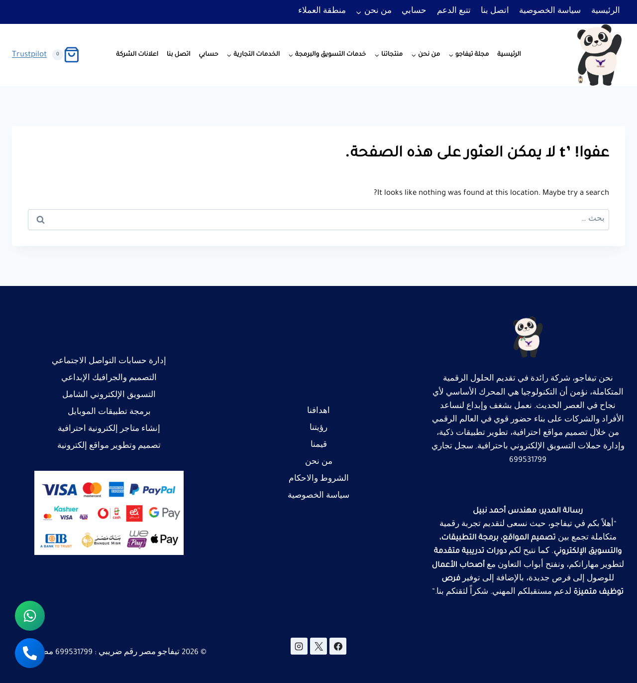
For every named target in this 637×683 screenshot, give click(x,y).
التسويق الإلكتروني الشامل (109, 396)
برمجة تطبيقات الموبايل (109, 413)
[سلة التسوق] (66, 54)
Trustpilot (29, 55)
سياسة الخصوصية (550, 11)
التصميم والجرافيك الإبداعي (109, 379)
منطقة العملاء (322, 11)
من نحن (318, 462)
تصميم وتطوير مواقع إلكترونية (109, 446)
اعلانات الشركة (137, 54)
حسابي (414, 11)
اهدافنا (318, 412)
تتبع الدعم (454, 11)
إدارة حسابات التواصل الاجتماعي (109, 362)
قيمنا (319, 445)
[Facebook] (337, 646)
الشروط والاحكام (319, 479)
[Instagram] (299, 646)
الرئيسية (605, 11)
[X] (318, 646)
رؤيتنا (318, 428)
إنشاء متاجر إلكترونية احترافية (109, 429)
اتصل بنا (495, 11)
